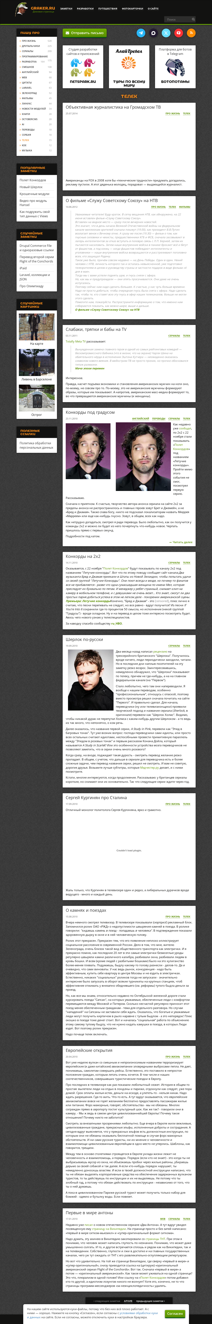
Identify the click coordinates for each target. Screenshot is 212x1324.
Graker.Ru (43, 8)
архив (128, 1301)
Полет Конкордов (181, 447)
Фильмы (184, 207)
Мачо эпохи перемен (89, 368)
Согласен (175, 1313)
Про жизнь (173, 113)
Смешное (28, 67)
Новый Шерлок (31, 187)
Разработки (85, 8)
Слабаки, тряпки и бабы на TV (96, 329)
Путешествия (107, 8)
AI (23, 124)
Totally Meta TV (76, 341)
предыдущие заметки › (150, 1301)
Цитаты (27, 82)
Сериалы (174, 335)
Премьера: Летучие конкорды (88, 601)
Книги (26, 114)
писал (89, 1225)
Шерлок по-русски (84, 639)
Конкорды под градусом (90, 412)
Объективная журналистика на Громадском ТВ (113, 107)
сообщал (185, 428)
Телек (186, 113)
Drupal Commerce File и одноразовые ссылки (37, 248)
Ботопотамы (175, 82)
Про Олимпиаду (31, 286)
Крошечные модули (34, 194)
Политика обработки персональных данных (36, 445)
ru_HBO (116, 623)
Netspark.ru (83, 82)
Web (162, 1219)
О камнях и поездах (86, 910)
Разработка (29, 61)
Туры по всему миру (129, 84)
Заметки (66, 8)
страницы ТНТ (155, 1239)
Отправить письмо (85, 32)
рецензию (160, 651)
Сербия (26, 134)
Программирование (35, 56)
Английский (140, 418)
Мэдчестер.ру (149, 767)
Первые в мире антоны (89, 1212)
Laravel (27, 87)
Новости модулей (34, 108)
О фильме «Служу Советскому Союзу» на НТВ (112, 200)
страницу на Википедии (109, 1229)
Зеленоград (29, 93)
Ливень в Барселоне (37, 379)
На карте (36, 344)
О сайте (153, 8)
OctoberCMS (30, 119)
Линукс (27, 103)
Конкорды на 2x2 (83, 556)
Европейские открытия (89, 1050)
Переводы (158, 418)
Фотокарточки (132, 8)
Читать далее (183, 542)
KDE (24, 145)
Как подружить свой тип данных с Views (35, 214)
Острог (36, 415)
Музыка (27, 150)
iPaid (23, 268)
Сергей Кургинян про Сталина (96, 797)
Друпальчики (31, 46)
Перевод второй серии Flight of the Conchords (37, 259)
